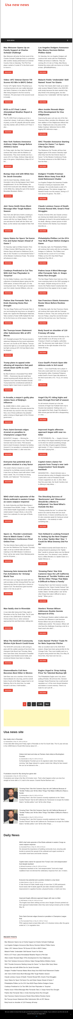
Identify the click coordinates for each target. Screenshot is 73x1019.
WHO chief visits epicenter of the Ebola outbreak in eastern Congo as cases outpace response (19, 499)
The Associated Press (26, 921)
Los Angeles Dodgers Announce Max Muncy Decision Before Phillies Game (53, 50)
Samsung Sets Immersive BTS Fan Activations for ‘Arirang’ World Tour (18, 573)
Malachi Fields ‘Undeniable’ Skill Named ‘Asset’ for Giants (24, 951)
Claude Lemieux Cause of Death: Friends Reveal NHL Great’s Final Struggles (53, 208)
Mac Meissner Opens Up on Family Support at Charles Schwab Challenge (16, 50)
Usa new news (17, 4)
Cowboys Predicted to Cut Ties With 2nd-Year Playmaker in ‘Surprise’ (18, 273)
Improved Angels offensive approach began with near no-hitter (52, 432)
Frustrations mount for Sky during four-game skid (20, 773)
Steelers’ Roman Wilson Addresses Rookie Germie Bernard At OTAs (50, 611)
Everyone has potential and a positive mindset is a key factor (39, 880)
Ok (36, 1016)
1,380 (40, 704)
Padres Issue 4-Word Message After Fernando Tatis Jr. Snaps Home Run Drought (52, 273)
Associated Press (25, 847)
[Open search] (67, 40)
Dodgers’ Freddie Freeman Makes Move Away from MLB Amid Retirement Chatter (51, 176)
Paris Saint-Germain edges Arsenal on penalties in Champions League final (16, 432)
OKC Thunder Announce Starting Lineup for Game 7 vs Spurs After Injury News (53, 144)
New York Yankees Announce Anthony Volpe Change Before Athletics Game (18, 144)
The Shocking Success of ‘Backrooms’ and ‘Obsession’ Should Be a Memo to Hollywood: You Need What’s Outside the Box (52, 501)
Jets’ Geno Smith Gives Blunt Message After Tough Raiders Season (17, 208)
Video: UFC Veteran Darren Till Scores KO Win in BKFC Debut (25, 948)
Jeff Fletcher (24, 900)
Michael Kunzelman (26, 866)
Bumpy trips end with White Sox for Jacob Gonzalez (22, 967)
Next (47, 704)
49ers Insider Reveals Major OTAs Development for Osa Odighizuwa (51, 112)
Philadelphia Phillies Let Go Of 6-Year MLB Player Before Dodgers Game (53, 240)
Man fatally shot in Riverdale (17, 608)
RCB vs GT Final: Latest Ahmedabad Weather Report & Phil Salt (18, 112)
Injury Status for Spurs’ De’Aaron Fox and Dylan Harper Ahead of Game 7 (19, 240)
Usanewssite (8, 741)
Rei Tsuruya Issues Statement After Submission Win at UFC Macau (18, 333)
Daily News (12, 835)
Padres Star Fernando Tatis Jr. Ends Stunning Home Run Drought (18, 303)
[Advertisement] (36, 24)
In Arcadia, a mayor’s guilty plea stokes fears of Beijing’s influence (19, 400)
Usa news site (14, 732)
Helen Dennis (24, 882)
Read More (7, 72)
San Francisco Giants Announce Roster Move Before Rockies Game (53, 303)
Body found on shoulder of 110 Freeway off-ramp (21, 1002)
